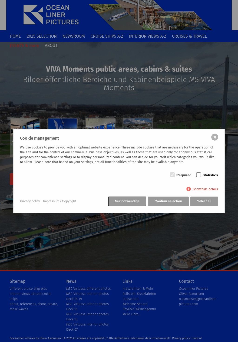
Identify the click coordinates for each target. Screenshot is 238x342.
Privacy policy (30, 201)
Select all (204, 201)
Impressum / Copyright (59, 201)
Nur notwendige (127, 201)
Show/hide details (205, 189)
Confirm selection (168, 201)
